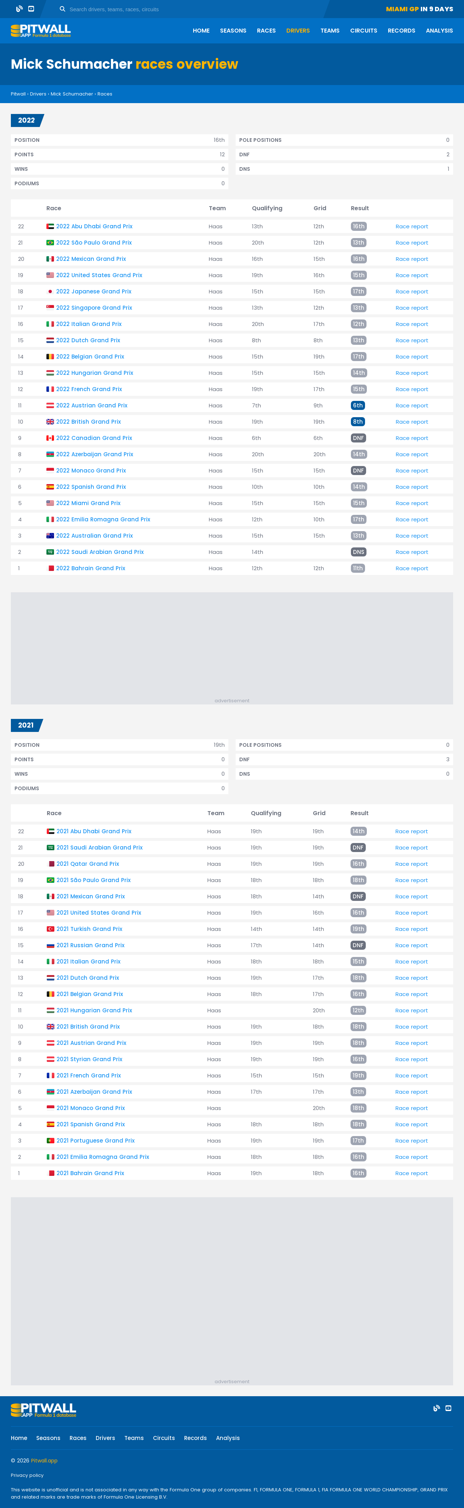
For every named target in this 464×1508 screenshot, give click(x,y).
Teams (330, 30)
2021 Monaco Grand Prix (91, 1108)
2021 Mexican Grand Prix (91, 896)
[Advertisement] (235, 646)
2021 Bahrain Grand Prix (90, 1173)
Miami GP (402, 8)
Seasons (233, 30)
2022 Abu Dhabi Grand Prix (94, 226)
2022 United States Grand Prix (99, 275)
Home (201, 30)
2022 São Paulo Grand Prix (94, 242)
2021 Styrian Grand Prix (89, 1059)
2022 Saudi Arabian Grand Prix (100, 552)
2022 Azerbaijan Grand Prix (94, 454)
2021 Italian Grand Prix (88, 961)
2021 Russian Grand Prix (90, 945)
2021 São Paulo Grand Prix (93, 880)
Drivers (298, 30)
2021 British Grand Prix (88, 1026)
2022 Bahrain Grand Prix (90, 568)
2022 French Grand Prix (89, 389)
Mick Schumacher (72, 93)
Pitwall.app (44, 1460)
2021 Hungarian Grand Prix (94, 1010)
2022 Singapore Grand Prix (94, 308)
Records (401, 30)
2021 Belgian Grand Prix (90, 994)
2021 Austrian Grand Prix (91, 1043)
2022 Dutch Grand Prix (88, 340)
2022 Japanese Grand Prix (93, 291)
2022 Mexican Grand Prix (91, 259)
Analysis (439, 30)
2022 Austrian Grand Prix (91, 405)
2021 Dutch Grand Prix (88, 978)
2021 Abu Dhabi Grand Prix (94, 831)
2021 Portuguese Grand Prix (95, 1140)
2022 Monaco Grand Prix (91, 470)
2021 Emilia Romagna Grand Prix (103, 1157)
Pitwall (18, 93)
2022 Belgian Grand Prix (90, 356)
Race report (412, 226)
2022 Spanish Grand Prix (91, 487)
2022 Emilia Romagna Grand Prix (103, 519)
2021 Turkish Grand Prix (89, 929)
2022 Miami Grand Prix (88, 503)
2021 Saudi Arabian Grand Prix (99, 847)
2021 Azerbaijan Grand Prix (94, 1092)
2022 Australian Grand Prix (94, 535)
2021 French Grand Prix (89, 1075)
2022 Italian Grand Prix (88, 324)
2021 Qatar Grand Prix (88, 864)
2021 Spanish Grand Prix (91, 1124)
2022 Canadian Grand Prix (94, 438)
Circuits (363, 30)
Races (266, 30)
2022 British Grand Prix (88, 421)
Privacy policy (27, 1475)
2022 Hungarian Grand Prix (94, 373)
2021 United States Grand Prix (99, 912)
